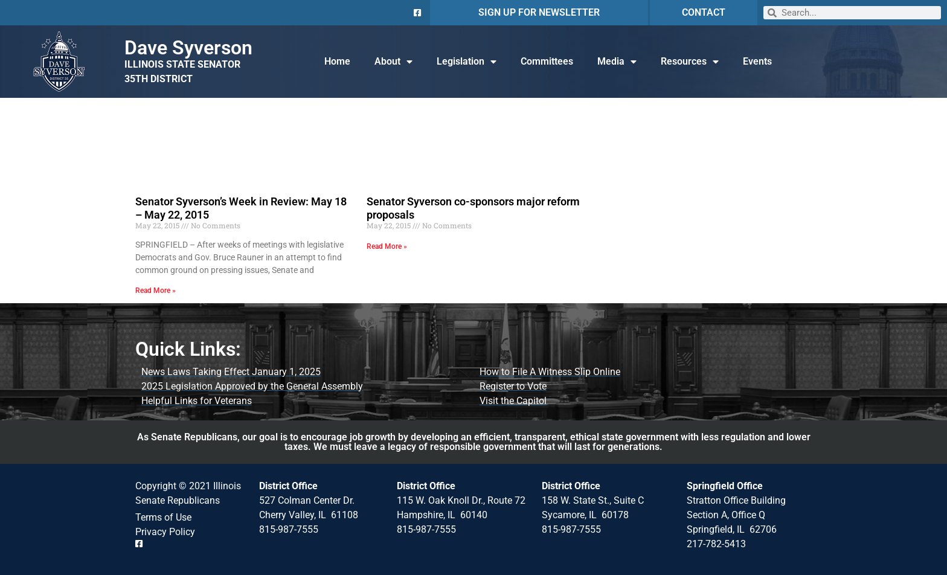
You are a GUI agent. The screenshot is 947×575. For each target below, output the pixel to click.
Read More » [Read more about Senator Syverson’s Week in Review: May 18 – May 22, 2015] (155, 290)
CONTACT (703, 12)
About (393, 61)
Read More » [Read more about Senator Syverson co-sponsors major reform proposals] (387, 246)
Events (757, 61)
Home (337, 61)
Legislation (466, 61)
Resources (690, 61)
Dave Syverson (188, 47)
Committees (547, 61)
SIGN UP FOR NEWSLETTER (539, 12)
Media (617, 61)
